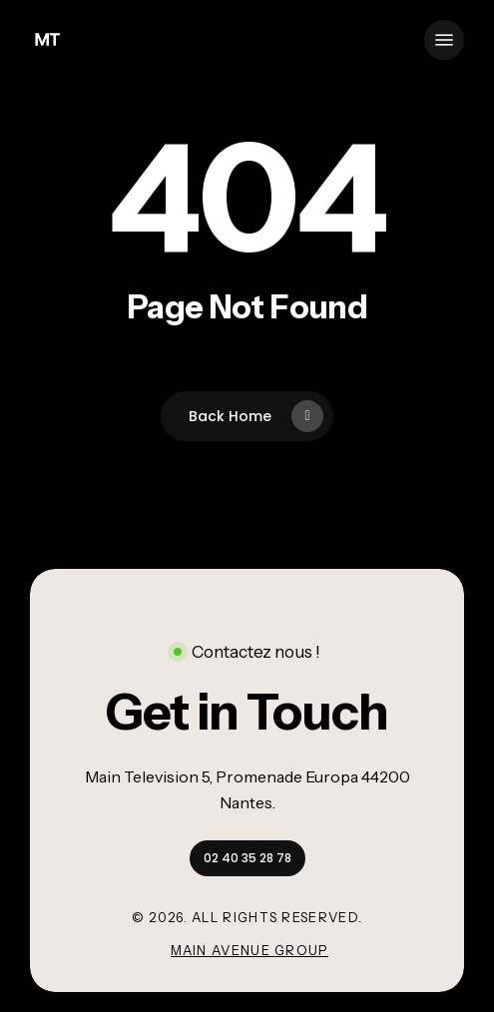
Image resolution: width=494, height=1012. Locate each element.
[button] (444, 40)
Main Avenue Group (249, 950)
